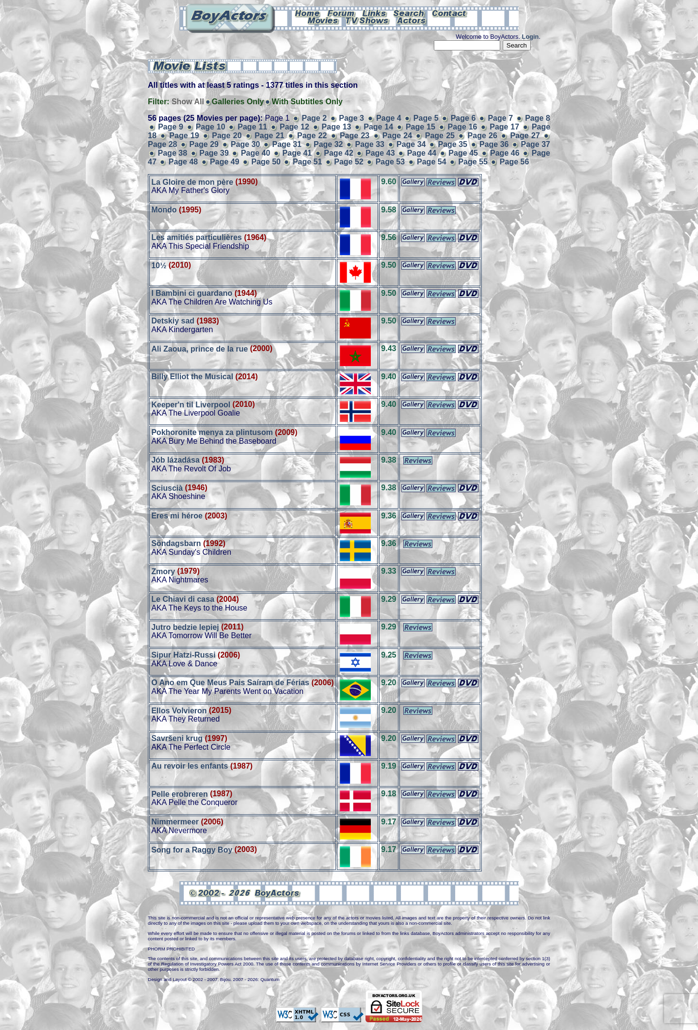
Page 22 (312, 135)
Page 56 (514, 162)
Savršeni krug (177, 738)
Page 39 (214, 153)
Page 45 (463, 153)
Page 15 (420, 127)
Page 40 (255, 153)
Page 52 (348, 162)
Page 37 (536, 144)
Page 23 (354, 135)
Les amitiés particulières (196, 237)
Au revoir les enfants (189, 766)
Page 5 (426, 118)
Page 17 (504, 127)
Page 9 (170, 127)
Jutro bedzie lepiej (185, 627)
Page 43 (380, 153)
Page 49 (224, 162)
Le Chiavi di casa (182, 599)
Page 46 (505, 153)
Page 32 (328, 144)
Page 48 (183, 162)
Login (530, 36)
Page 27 (524, 135)
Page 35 (453, 144)
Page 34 (411, 144)
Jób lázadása (175, 460)
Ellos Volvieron (178, 710)
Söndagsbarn (176, 543)
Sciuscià (167, 487)
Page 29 (204, 144)
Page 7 (500, 118)
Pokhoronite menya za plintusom (212, 432)
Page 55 (472, 162)
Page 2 (314, 118)
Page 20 (226, 135)
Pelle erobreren (179, 793)
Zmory (163, 571)
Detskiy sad (172, 321)
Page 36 (494, 144)
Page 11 (252, 127)
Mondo (163, 210)
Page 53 (390, 162)
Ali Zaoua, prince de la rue (199, 348)
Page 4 (388, 118)
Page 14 (378, 127)
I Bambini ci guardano (191, 293)
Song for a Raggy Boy (191, 849)
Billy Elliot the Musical (192, 376)
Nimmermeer (175, 822)
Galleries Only (238, 101)
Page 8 (537, 118)
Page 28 (162, 144)
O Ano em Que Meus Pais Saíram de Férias (230, 682)
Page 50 (265, 162)
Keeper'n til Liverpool (190, 404)
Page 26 (482, 135)
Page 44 (422, 153)
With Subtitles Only (307, 101)
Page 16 (462, 127)
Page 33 (370, 144)
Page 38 (173, 153)
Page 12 (294, 127)
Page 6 (463, 118)
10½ (158, 265)
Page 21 (269, 135)
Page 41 (297, 153)
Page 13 (336, 127)
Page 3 (351, 118)
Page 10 (210, 127)
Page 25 (440, 135)
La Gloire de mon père (192, 181)
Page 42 (338, 153)
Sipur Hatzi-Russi (183, 655)
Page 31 (287, 144)
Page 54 (431, 162)
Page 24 (397, 135)
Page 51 (307, 162)
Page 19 (184, 135)
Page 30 (245, 144)
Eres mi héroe (177, 516)
